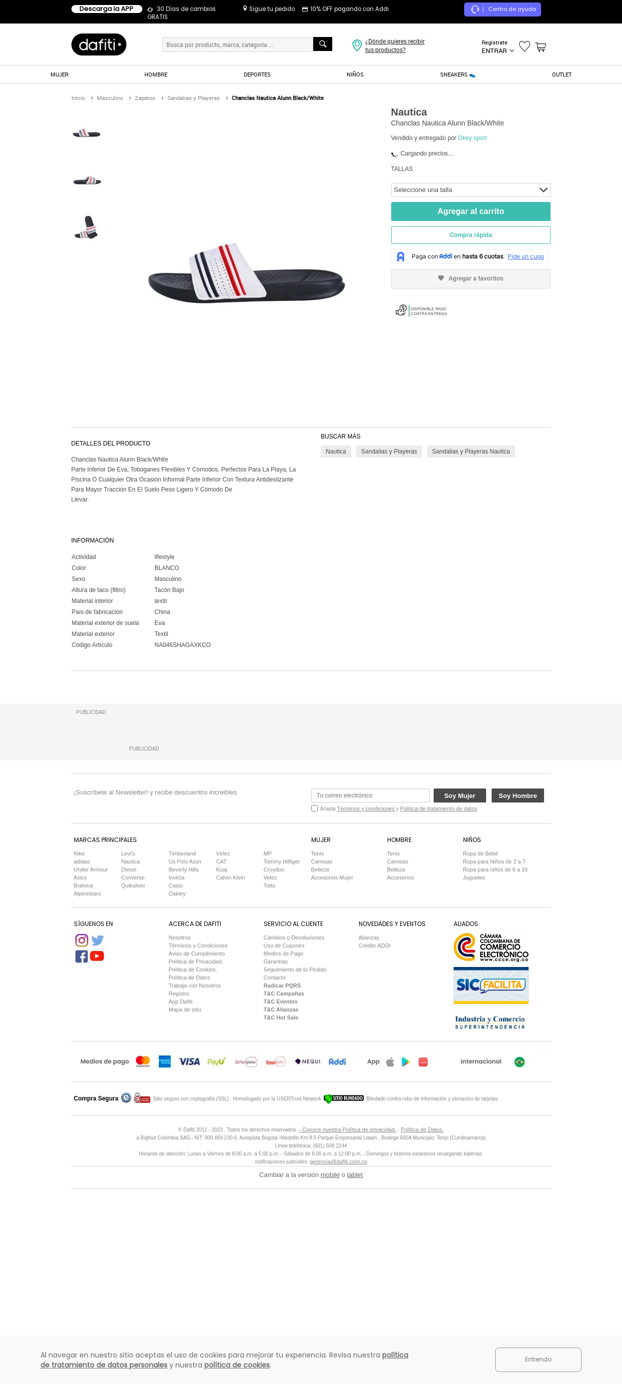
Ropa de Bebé (480, 1055)
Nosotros (180, 1139)
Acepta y (399, 1011)
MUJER (59, 74)
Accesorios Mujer (332, 1079)
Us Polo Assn (185, 1063)
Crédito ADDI (375, 1147)
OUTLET (562, 74)
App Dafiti (181, 1203)
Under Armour (91, 1071)
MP (268, 1055)
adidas (82, 1063)
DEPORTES (257, 74)
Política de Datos (189, 1179)
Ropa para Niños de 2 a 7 (494, 1063)
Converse (133, 1079)
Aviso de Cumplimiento (197, 1155)
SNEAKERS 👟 (458, 74)
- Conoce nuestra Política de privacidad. (347, 1331)
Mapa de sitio (185, 1211)
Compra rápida (471, 235)
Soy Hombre (518, 998)
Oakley (177, 1095)
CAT (221, 1063)
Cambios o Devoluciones (294, 1139)
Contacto (275, 1179)
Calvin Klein (230, 1079)
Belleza (320, 1071)
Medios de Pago (284, 1155)
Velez (270, 1079)
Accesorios (400, 1079)
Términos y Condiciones (198, 1147)
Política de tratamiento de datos (439, 1011)
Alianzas (369, 1139)
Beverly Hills (184, 1071)
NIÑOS (355, 74)
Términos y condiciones (366, 1011)
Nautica (336, 451)
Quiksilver (133, 1087)
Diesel (129, 1071)
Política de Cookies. (193, 1171)
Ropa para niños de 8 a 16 (495, 1071)
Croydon (274, 1071)
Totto (270, 1087)
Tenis (317, 1055)
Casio (176, 1087)
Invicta (177, 1079)
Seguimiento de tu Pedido (295, 1171)
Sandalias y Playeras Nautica (471, 451)
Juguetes (474, 1079)
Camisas (322, 1063)
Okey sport (472, 138)
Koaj (221, 1071)
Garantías (276, 1163)
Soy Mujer (459, 998)
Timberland (182, 1055)
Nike (79, 1055)
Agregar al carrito (471, 211)
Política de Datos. (422, 1331)
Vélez (223, 1055)
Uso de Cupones (284, 1147)
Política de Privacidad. (196, 1163)
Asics (80, 1079)
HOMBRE (155, 74)
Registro (179, 1195)
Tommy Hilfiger (282, 1063)
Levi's (128, 1055)
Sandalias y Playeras (389, 451)
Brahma (83, 1087)
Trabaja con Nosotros (195, 1187)
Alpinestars (87, 1095)
